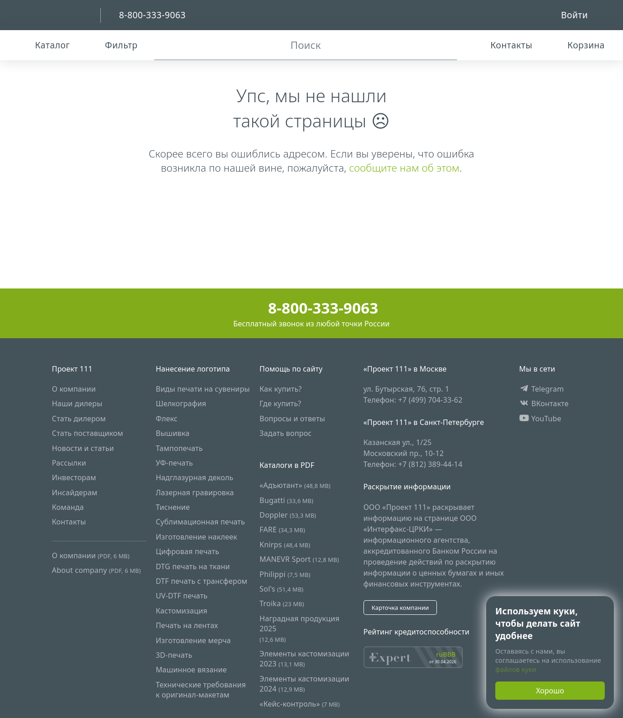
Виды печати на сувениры (202, 389)
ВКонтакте (544, 403)
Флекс (166, 419)
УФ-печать (174, 463)
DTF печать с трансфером (201, 581)
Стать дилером (79, 419)
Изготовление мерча (193, 640)
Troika (282, 603)
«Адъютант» (295, 485)
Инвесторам (74, 477)
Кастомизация (181, 611)
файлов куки (515, 669)
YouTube (540, 419)
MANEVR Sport (299, 559)
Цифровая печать (187, 551)
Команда (68, 507)
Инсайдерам (75, 492)
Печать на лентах (187, 625)
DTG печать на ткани (193, 566)
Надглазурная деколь (194, 477)
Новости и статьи (83, 448)
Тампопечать (179, 448)
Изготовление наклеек (196, 537)
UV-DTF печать (182, 596)
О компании (74, 389)
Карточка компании (400, 607)
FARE (282, 529)
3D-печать (174, 655)
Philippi (285, 574)
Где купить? (280, 403)
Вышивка (172, 433)
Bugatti (286, 500)
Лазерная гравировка (195, 492)
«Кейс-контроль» (300, 704)
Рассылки (69, 463)
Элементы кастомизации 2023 (304, 659)
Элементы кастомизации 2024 (304, 684)
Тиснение (173, 507)
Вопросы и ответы (292, 419)
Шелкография (181, 403)
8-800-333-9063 (312, 308)
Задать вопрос (286, 433)
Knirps (285, 545)
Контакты (69, 522)
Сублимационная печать (200, 522)
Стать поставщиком (87, 433)
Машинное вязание (191, 670)
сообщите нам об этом (404, 168)
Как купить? (281, 389)
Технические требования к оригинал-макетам (201, 690)
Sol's (281, 589)
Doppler (288, 515)
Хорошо (550, 691)
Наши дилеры (77, 403)
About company (96, 570)
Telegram (541, 389)
